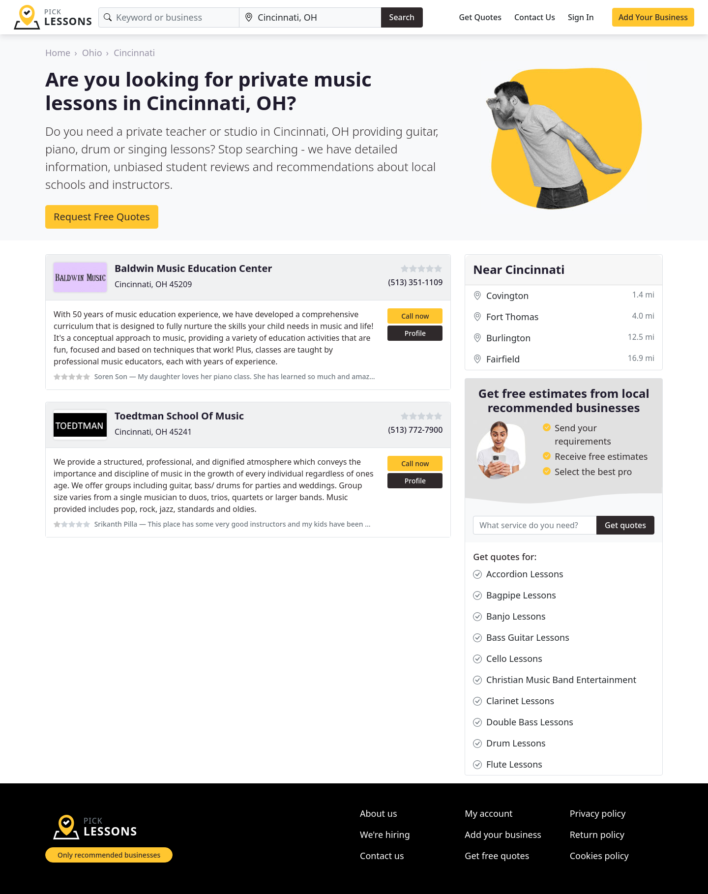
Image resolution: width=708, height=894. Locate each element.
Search (401, 17)
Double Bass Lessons (523, 722)
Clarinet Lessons (513, 701)
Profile (415, 333)
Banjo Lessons (509, 616)
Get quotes (625, 525)
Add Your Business (653, 17)
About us (378, 813)
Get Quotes (480, 17)
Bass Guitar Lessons (521, 637)
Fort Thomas (563, 317)
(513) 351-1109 (415, 282)
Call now (415, 316)
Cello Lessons (507, 658)
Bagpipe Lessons (514, 595)
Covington (563, 295)
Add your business (503, 834)
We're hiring (385, 834)
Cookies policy (599, 856)
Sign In (581, 17)
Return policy (597, 834)
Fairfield (563, 359)
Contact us (382, 856)
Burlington (563, 338)
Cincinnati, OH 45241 (153, 431)
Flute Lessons (507, 764)
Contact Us (534, 17)
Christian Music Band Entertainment (554, 679)
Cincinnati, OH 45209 (153, 284)
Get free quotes (497, 856)
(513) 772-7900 (415, 429)
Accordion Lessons (518, 574)
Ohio (92, 53)
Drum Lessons (509, 743)
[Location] (310, 17)
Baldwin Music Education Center (193, 268)
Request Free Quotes (102, 216)
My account (488, 813)
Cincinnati (134, 53)
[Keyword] (168, 17)
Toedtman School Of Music (179, 415)
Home (57, 53)
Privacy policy (598, 813)
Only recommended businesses (109, 855)
